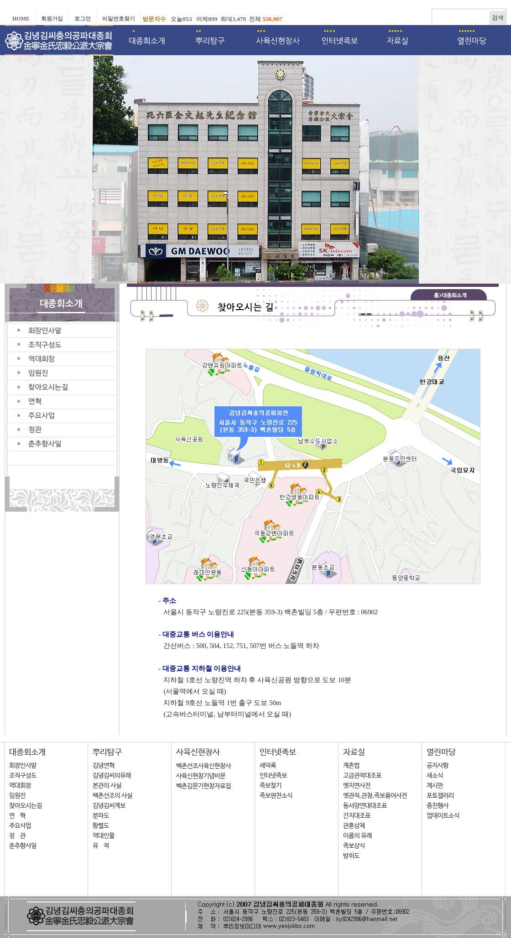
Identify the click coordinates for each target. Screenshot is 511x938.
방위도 (351, 856)
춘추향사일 (22, 846)
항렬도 (101, 825)
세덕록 (268, 765)
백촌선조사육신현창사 (203, 766)
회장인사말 (22, 765)
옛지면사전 (356, 785)
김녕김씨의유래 (112, 775)
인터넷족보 (278, 752)
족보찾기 (271, 785)
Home (21, 19)
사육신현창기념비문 (200, 776)
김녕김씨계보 (109, 805)
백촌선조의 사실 (112, 795)
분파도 (101, 815)
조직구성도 (22, 775)
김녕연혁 (104, 765)
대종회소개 (27, 752)
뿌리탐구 (107, 752)
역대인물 (104, 836)
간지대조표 (356, 815)
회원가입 (52, 19)
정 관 (17, 836)
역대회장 (20, 785)
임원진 (17, 795)
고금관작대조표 (362, 775)
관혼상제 (354, 825)
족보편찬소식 (276, 795)
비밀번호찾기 (118, 19)
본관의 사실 (107, 785)
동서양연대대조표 (365, 805)
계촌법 (351, 765)
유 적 (101, 846)
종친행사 (437, 805)
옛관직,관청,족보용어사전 (375, 795)
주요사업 (20, 825)
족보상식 (354, 846)
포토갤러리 (440, 795)
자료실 (354, 752)
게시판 (435, 785)
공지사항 (437, 765)
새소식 (435, 775)
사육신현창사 (198, 752)
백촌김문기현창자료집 (203, 786)
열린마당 (441, 752)
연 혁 (17, 815)
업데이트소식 (443, 815)
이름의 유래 (357, 836)
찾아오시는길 (25, 805)
